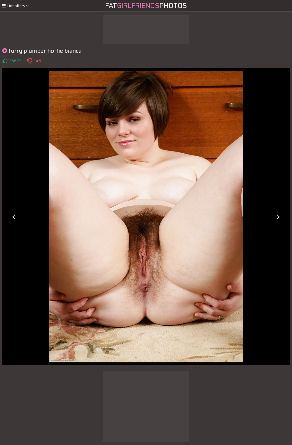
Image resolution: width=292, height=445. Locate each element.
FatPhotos (146, 5)
